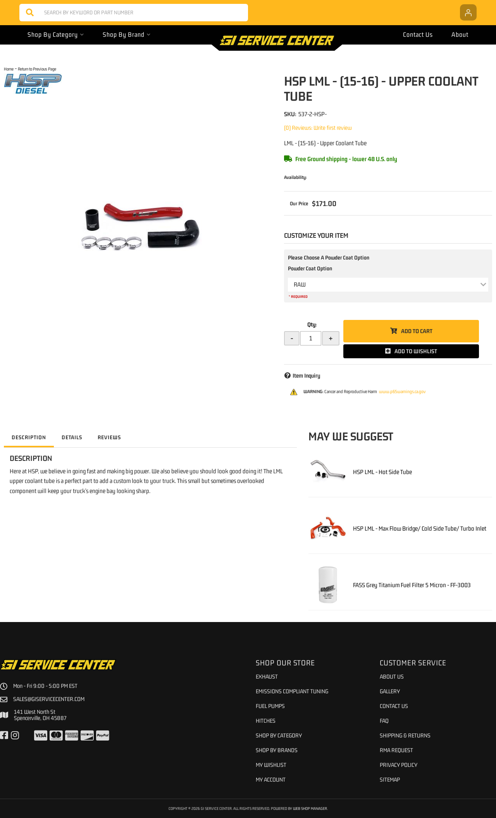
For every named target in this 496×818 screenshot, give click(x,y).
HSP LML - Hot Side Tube (382, 471)
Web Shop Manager (310, 808)
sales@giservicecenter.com (48, 699)
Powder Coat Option (310, 268)
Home (9, 68)
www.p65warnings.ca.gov (402, 391)
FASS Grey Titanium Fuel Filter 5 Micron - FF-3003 (412, 584)
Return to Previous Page (37, 68)
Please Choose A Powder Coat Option (328, 257)
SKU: (290, 113)
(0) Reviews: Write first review (318, 127)
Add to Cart (416, 331)
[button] (133, 12)
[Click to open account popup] (468, 12)
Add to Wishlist (415, 351)
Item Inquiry (306, 375)
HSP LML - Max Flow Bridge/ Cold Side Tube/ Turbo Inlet (419, 528)
